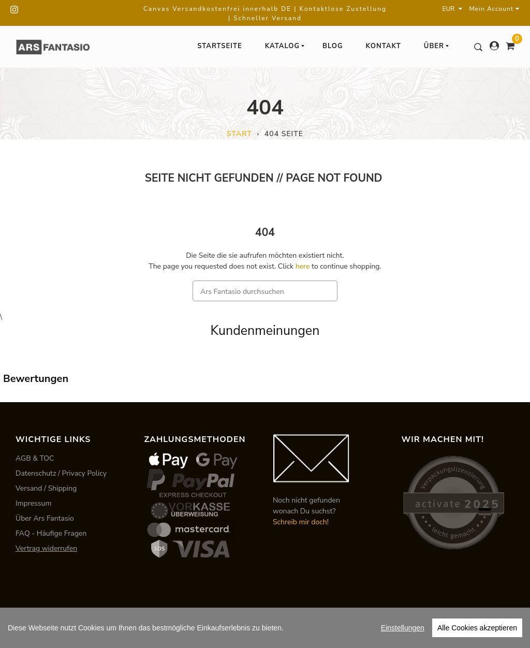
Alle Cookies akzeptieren (477, 628)
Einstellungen (402, 628)
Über (437, 46)
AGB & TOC (35, 458)
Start (239, 134)
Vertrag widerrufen (46, 548)
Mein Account (494, 9)
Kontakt (383, 46)
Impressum (33, 503)
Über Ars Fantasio (45, 518)
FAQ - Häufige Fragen (51, 533)
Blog (332, 46)
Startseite (219, 46)
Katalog (285, 46)
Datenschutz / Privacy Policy (61, 473)
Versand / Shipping (46, 488)
